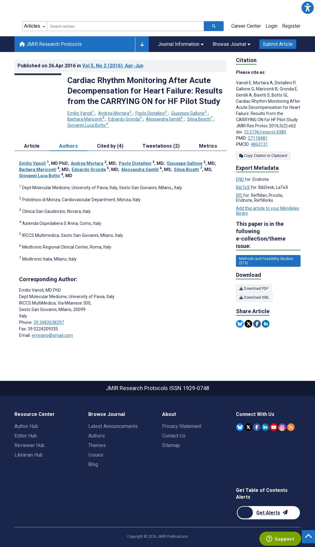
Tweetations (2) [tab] (161, 146)
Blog (93, 464)
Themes (97, 445)
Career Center (246, 26)
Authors (96, 436)
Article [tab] (32, 146)
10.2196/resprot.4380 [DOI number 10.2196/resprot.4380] (265, 132)
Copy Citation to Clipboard (263, 156)
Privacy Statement (181, 426)
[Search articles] (214, 26)
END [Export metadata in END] (240, 179)
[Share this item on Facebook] (257, 324)
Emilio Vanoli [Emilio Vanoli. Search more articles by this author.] (81, 113)
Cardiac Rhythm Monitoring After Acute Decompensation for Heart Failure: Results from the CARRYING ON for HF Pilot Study (145, 91)
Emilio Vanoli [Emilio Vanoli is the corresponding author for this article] (40, 290)
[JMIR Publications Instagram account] (282, 427)
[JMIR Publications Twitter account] (248, 427)
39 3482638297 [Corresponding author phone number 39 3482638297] (49, 322)
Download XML (254, 297)
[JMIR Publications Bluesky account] (240, 427)
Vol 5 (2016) (112, 66)
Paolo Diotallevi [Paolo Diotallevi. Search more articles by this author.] (151, 113)
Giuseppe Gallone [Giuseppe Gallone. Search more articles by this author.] (189, 113)
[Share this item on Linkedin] (265, 324)
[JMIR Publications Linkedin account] (265, 427)
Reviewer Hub (29, 445)
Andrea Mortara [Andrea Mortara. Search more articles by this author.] (115, 113)
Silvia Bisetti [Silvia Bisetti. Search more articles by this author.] (200, 119)
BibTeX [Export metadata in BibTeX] (243, 187)
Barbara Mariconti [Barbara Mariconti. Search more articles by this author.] (86, 119)
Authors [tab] (68, 146)
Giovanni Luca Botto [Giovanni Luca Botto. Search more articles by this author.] (88, 125)
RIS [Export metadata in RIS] (239, 195)
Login (271, 26)
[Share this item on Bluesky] (240, 324)
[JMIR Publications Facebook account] (257, 427)
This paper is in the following (268, 235)
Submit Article (278, 44)
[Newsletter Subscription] (268, 512)
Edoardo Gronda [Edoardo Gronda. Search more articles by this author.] (125, 119)
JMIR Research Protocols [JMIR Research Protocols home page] (50, 44)
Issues (95, 455)
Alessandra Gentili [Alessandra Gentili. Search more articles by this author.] (165, 119)
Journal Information (181, 44)
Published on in (80, 66)
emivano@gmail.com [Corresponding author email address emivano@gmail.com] (52, 335)
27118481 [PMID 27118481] (258, 138)
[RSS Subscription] (291, 427)
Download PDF (253, 288)
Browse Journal (231, 44)
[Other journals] (142, 44)
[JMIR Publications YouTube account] (273, 427)
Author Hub (26, 426)
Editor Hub (25, 436)
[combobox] (125, 26)
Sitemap (171, 445)
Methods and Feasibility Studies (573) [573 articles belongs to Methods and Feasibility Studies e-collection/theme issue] (266, 261)
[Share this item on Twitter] (248, 324)
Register (291, 26)
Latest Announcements (113, 426)
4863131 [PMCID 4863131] (259, 144)
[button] (307, 7)
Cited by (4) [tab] (110, 146)
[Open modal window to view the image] (37, 74)
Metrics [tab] (208, 146)
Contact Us (173, 436)
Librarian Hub (28, 455)
